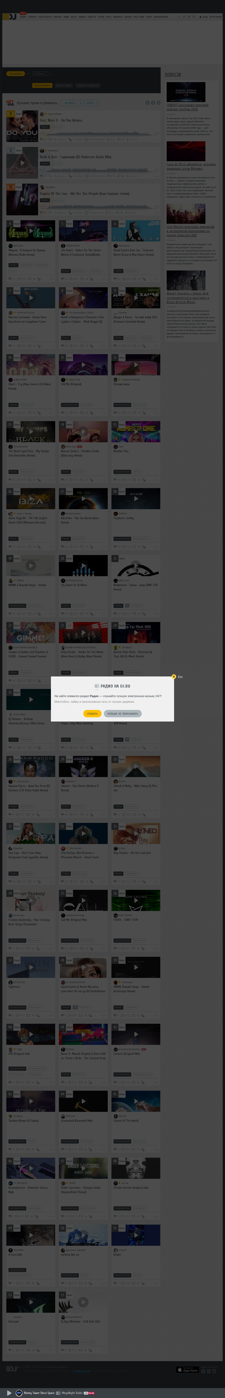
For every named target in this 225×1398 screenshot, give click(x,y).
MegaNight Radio (72, 1393)
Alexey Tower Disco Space (39, 1393)
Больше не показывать (123, 713)
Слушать (92, 713)
